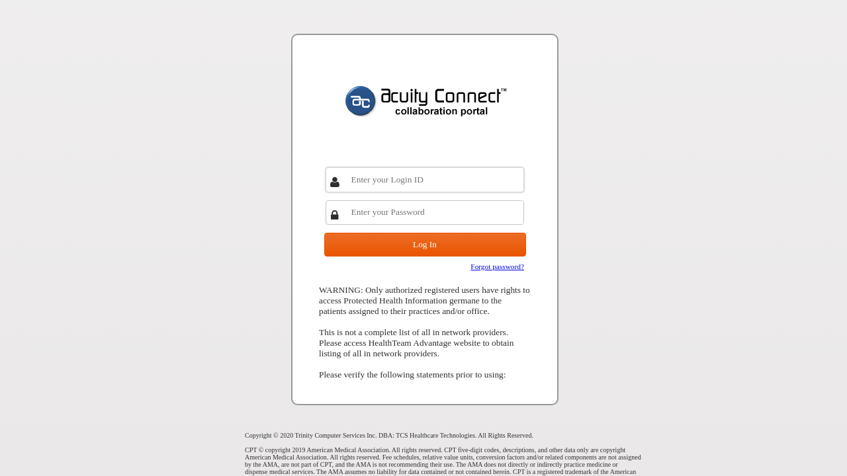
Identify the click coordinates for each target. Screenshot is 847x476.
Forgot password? (497, 266)
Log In (425, 244)
